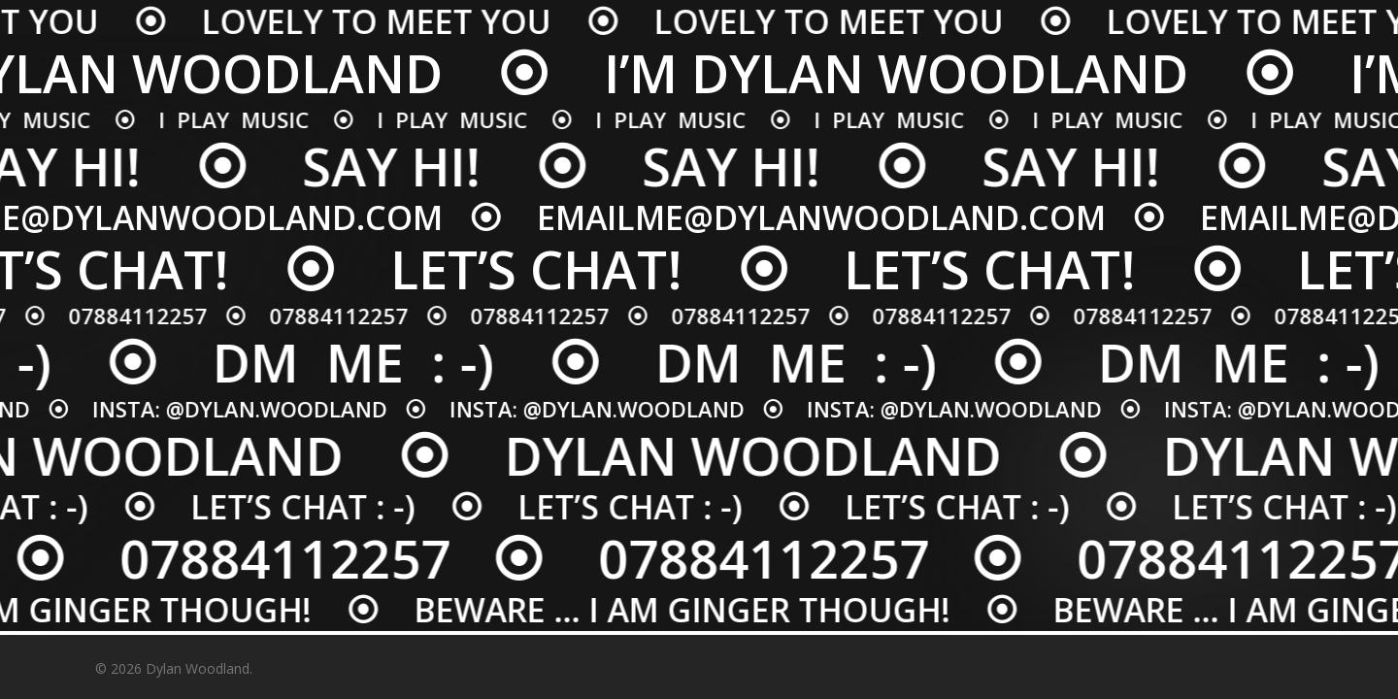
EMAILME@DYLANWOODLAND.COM (828, 217)
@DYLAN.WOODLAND (265, 408)
